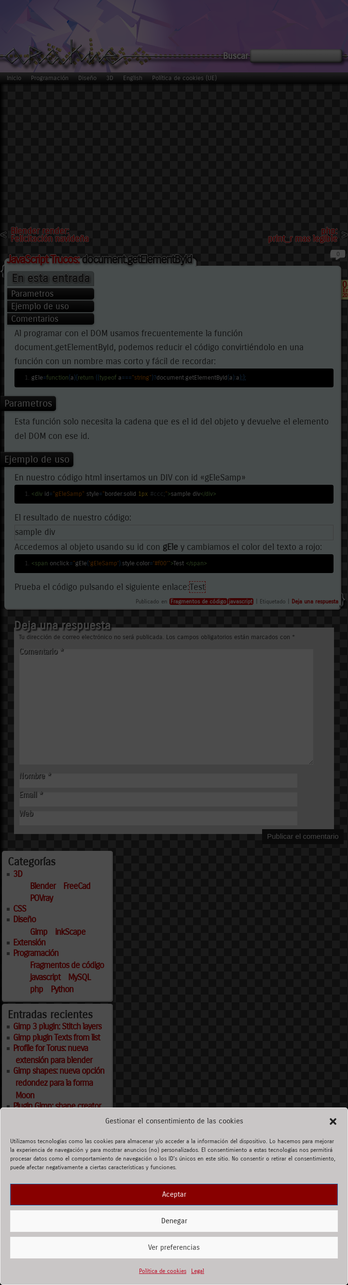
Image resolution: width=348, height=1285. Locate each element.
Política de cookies (162, 1271)
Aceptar (174, 1194)
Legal (197, 1271)
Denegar (174, 1221)
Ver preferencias (174, 1247)
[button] (333, 1121)
